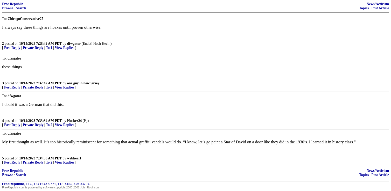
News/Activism (378, 4)
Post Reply (12, 48)
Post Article (380, 8)
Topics (364, 8)
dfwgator (74, 44)
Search (21, 8)
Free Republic (12, 4)
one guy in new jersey (83, 83)
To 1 (49, 48)
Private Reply (33, 48)
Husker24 (74, 121)
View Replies (64, 48)
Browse (7, 8)
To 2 (49, 87)
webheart (74, 158)
